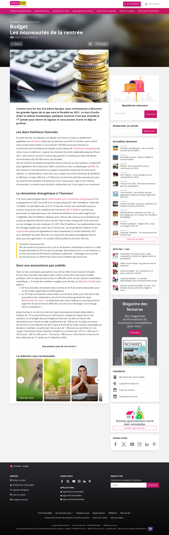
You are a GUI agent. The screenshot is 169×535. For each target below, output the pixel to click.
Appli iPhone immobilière (72, 491)
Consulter (135, 332)
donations (36, 141)
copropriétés (22, 231)
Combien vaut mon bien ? (135, 428)
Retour (16, 43)
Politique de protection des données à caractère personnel (67, 518)
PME (93, 166)
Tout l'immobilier (45, 513)
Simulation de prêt (125, 396)
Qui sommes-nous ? (64, 513)
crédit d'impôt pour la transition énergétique (70, 199)
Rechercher (149, 131)
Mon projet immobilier (149, 11)
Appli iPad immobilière (71, 495)
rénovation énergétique (85, 148)
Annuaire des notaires (83, 11)
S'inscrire (150, 114)
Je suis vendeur (132, 4)
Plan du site (125, 513)
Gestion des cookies (99, 518)
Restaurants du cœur (32, 300)
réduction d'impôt (87, 281)
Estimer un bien (18, 480)
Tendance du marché (106, 11)
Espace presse (99, 513)
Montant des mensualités (128, 377)
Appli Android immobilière (72, 499)
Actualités (15, 22)
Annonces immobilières (20, 11)
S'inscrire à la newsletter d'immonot (126, 480)
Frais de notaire (124, 390)
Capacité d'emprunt (126, 383)
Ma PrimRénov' (74, 209)
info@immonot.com (110, 525)
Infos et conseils (127, 11)
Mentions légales (117, 518)
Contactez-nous (82, 513)
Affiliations (112, 513)
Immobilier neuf (42, 11)
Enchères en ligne (61, 11)
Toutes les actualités (135, 239)
